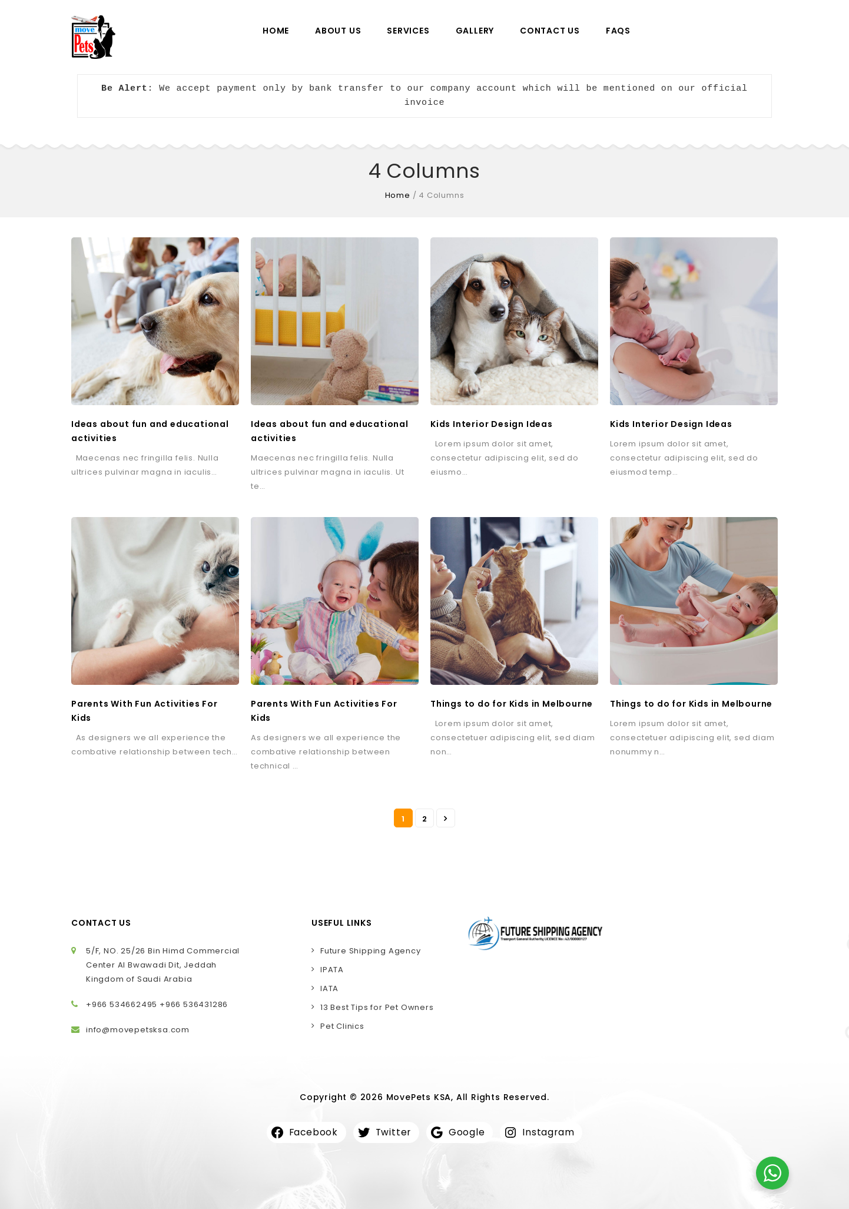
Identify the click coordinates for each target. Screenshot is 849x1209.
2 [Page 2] (424, 818)
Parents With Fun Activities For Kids (144, 711)
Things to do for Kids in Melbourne (511, 704)
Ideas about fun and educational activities (150, 431)
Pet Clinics (342, 1026)
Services (408, 31)
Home (276, 31)
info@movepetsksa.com (138, 1029)
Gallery (475, 31)
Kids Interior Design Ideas (491, 424)
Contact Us (550, 31)
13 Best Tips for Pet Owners (377, 1007)
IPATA (332, 969)
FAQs (618, 31)
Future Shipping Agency (370, 950)
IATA (329, 988)
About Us (338, 31)
